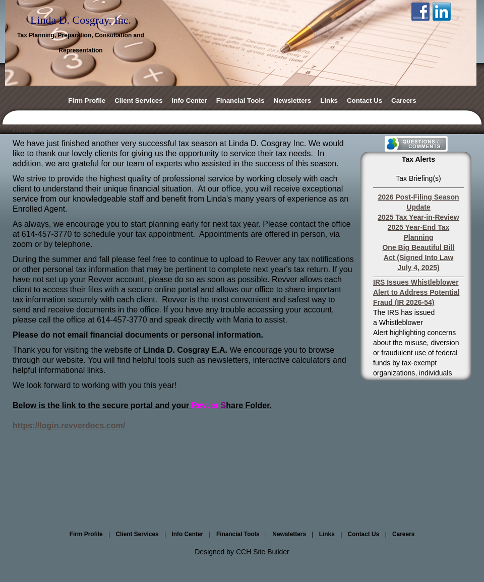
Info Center (189, 100)
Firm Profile (86, 100)
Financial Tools (240, 100)
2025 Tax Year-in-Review (418, 217)
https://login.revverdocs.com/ (69, 425)
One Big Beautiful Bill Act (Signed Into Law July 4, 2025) (418, 257)
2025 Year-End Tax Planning (418, 232)
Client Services (138, 100)
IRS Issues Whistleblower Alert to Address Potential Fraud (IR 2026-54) (416, 292)
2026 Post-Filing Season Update (418, 202)
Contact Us (364, 100)
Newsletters (293, 100)
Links (329, 100)
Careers (403, 100)
